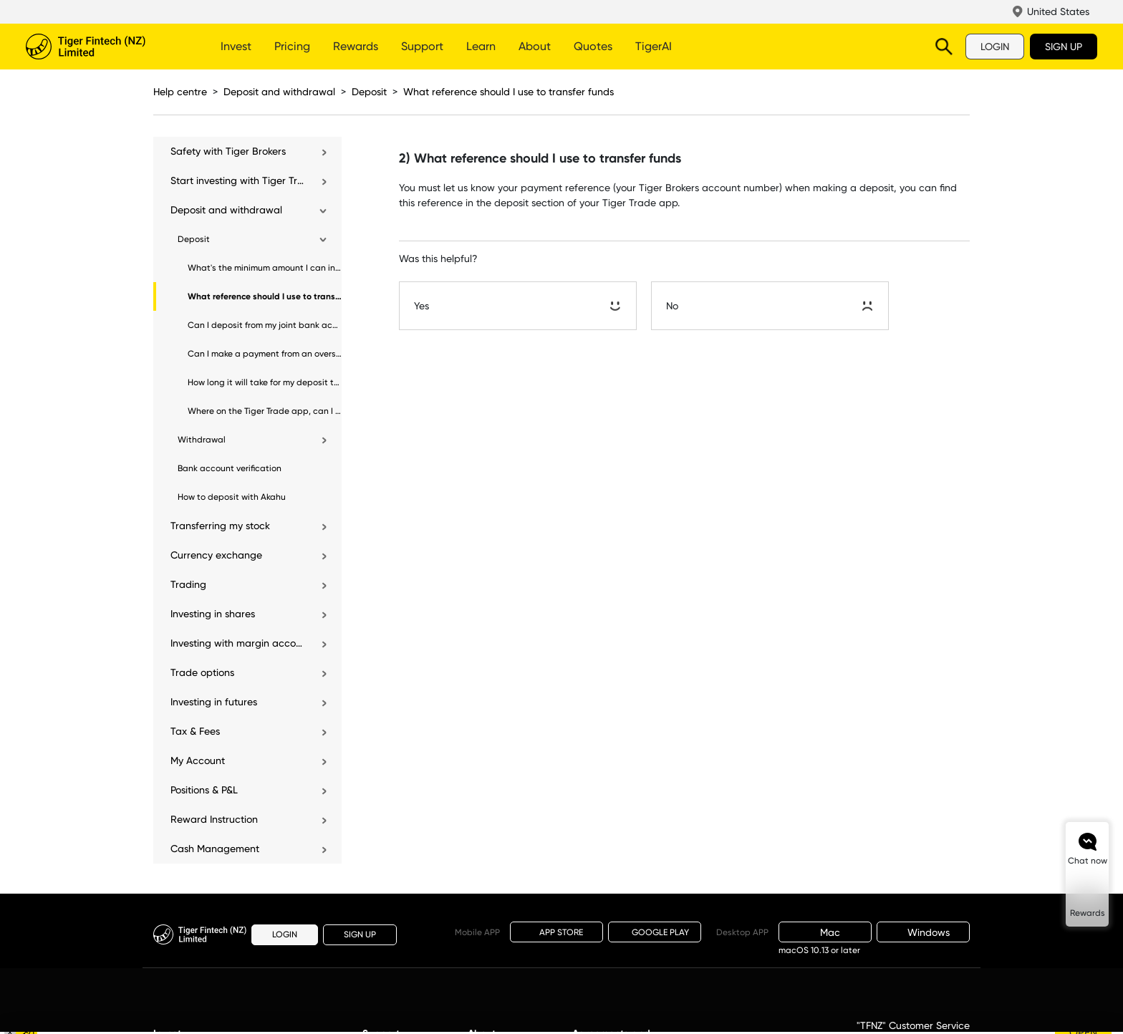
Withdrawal (202, 440)
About (535, 46)
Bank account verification (229, 468)
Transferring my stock (220, 525)
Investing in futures (213, 701)
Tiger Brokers (104, 46)
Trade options (202, 672)
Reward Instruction (214, 819)
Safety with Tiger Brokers (228, 151)
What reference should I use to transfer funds (508, 91)
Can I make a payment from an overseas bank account (265, 354)
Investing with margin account (238, 643)
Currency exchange (216, 555)
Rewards (355, 46)
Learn (481, 46)
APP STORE (557, 932)
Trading (188, 584)
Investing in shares (212, 613)
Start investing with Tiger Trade (238, 180)
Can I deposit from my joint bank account (265, 325)
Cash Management (214, 848)
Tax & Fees (195, 731)
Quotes (593, 46)
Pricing (292, 46)
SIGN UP (1063, 46)
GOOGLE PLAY (654, 932)
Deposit (369, 91)
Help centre (180, 91)
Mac (825, 932)
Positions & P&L (204, 790)
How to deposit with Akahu (232, 497)
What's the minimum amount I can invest (265, 268)
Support (422, 46)
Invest (236, 46)
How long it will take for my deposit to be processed (265, 382)
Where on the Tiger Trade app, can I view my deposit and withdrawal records (265, 411)
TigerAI (653, 46)
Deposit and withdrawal (279, 91)
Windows (923, 932)
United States (1058, 11)
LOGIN (994, 46)
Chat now (1087, 861)
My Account (197, 760)
